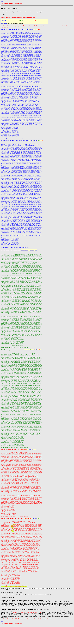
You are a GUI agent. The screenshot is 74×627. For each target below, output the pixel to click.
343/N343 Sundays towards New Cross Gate (11, 519)
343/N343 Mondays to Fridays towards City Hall (12, 29)
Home (2, 1)
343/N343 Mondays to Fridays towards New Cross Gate (14, 140)
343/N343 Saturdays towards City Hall (10, 250)
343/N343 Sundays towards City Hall (10, 450)
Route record (4, 23)
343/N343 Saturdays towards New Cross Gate (12, 350)
